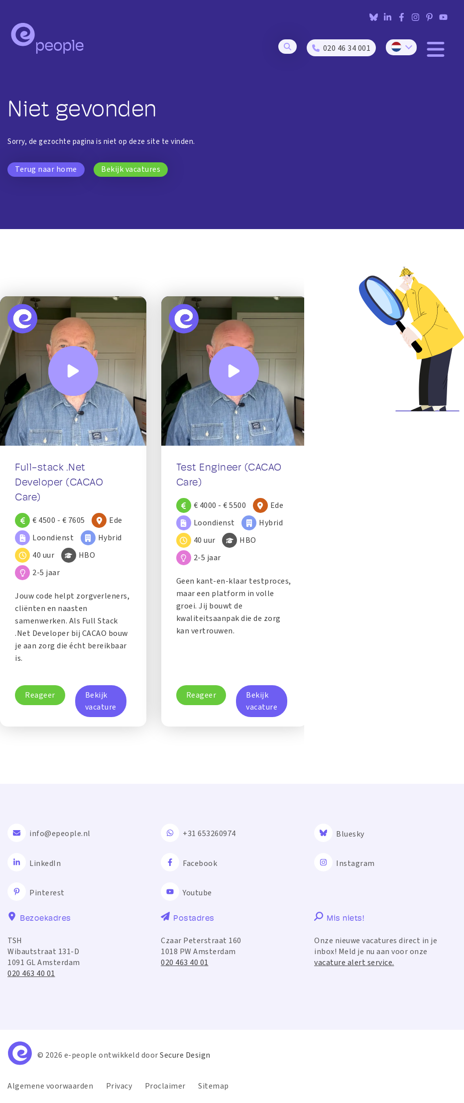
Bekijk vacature (100, 701)
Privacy (119, 1086)
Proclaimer (165, 1086)
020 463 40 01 (31, 973)
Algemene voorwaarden (50, 1086)
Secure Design (185, 1055)
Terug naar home (46, 169)
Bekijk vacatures (130, 169)
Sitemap (213, 1086)
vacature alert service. (354, 962)
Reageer (40, 695)
